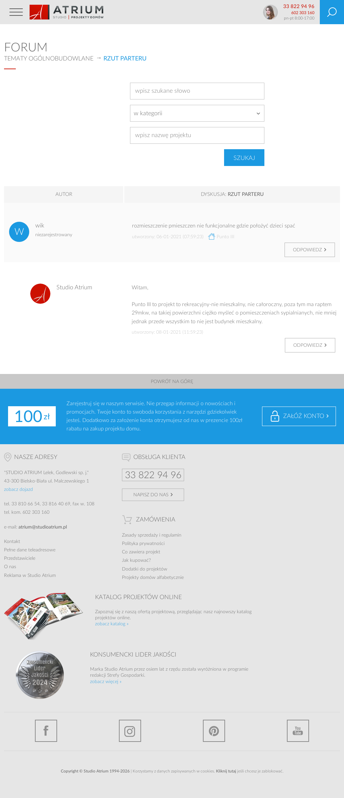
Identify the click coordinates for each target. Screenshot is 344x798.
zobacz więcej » (106, 681)
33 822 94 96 (298, 6)
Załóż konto (303, 416)
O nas (10, 566)
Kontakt (12, 541)
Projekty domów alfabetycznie (153, 577)
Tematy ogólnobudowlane (48, 59)
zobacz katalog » (112, 624)
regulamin (171, 535)
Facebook (46, 731)
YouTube (298, 731)
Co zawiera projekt (141, 552)
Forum (26, 48)
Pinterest (214, 731)
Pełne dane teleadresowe (29, 550)
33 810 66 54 (25, 504)
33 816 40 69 (56, 504)
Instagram (130, 731)
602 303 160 (302, 13)
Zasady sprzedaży (140, 535)
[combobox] (197, 113)
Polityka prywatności (143, 543)
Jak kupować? (136, 560)
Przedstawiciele (19, 558)
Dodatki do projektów (144, 569)
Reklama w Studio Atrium (30, 575)
